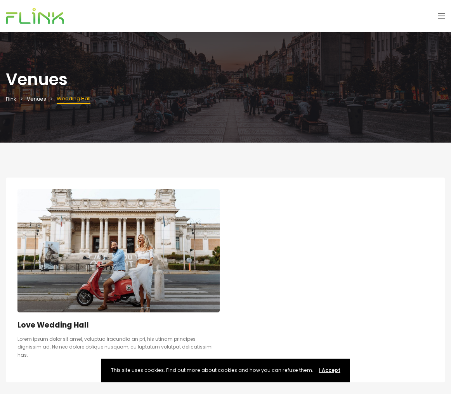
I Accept (329, 370)
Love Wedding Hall (53, 325)
